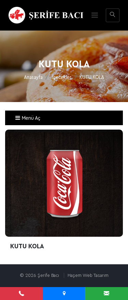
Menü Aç (27, 118)
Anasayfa (33, 77)
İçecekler (61, 77)
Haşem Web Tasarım (88, 275)
